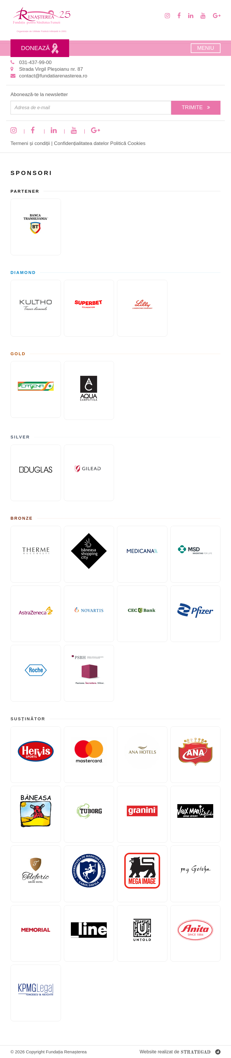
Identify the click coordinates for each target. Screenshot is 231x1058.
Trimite (196, 107)
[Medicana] (142, 554)
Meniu (205, 48)
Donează (40, 48)
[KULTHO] (35, 308)
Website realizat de (180, 1052)
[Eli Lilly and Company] (142, 308)
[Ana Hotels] (142, 754)
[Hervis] (35, 754)
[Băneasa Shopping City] (89, 554)
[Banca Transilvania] (35, 227)
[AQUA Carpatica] (89, 390)
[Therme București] (35, 554)
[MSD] (195, 554)
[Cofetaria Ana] (195, 754)
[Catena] (35, 389)
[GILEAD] (89, 473)
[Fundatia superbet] (89, 308)
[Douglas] (35, 473)
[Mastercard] (89, 754)
